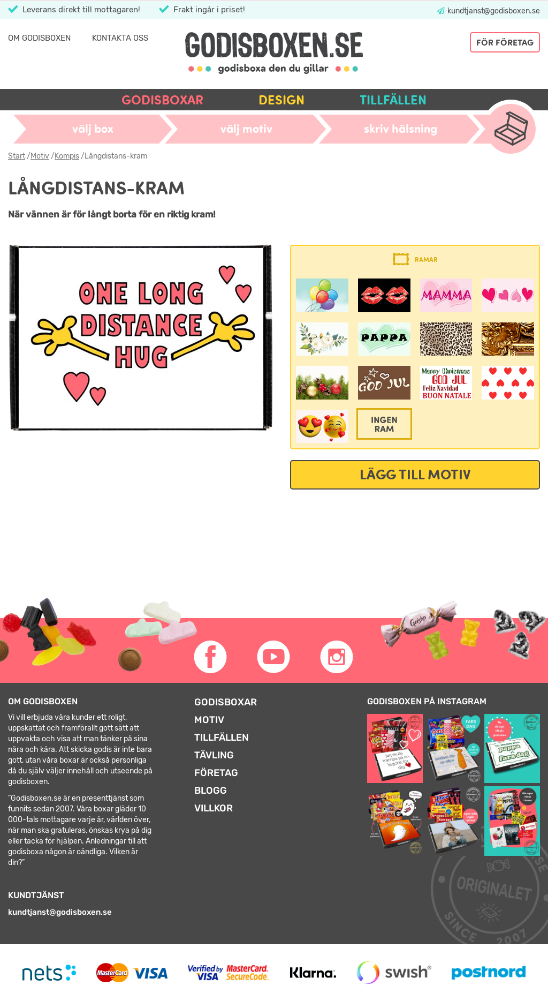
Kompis (67, 156)
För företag (505, 42)
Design (281, 100)
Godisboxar (162, 100)
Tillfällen (393, 100)
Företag (216, 773)
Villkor (213, 808)
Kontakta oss (120, 38)
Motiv (40, 156)
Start (16, 156)
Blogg (210, 790)
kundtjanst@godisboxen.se (493, 11)
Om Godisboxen (39, 38)
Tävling (214, 755)
